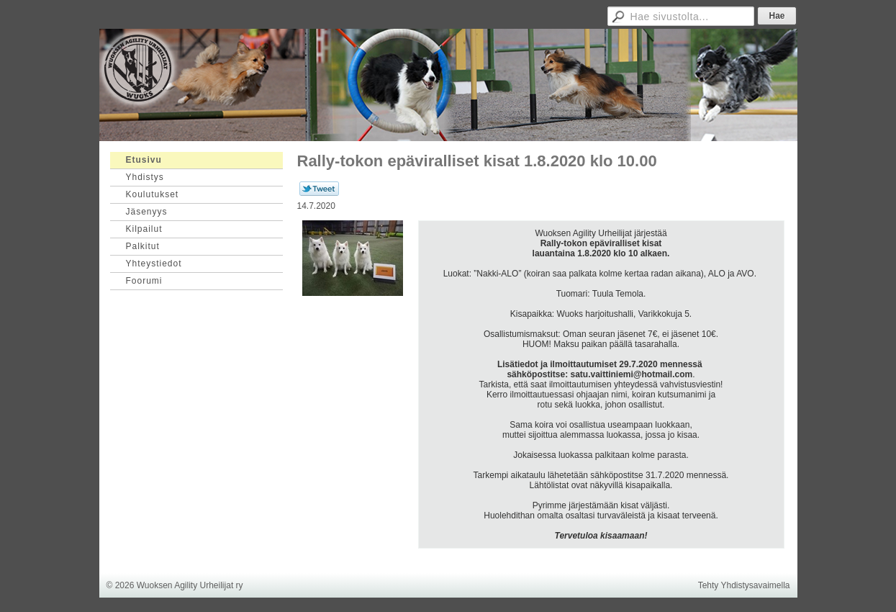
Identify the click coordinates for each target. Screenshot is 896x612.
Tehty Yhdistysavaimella (744, 585)
